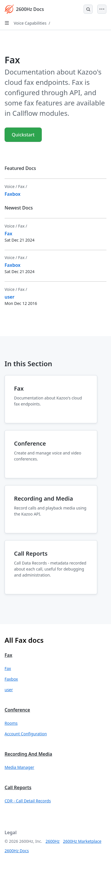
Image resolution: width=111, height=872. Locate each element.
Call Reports (18, 787)
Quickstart (23, 135)
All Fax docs (24, 640)
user (9, 689)
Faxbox (11, 679)
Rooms (11, 723)
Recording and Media (28, 754)
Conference (17, 710)
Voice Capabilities (30, 23)
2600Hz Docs (17, 850)
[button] (55, 668)
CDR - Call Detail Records (28, 801)
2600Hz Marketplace (82, 841)
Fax (8, 655)
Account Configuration (26, 733)
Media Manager (19, 767)
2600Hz (52, 841)
